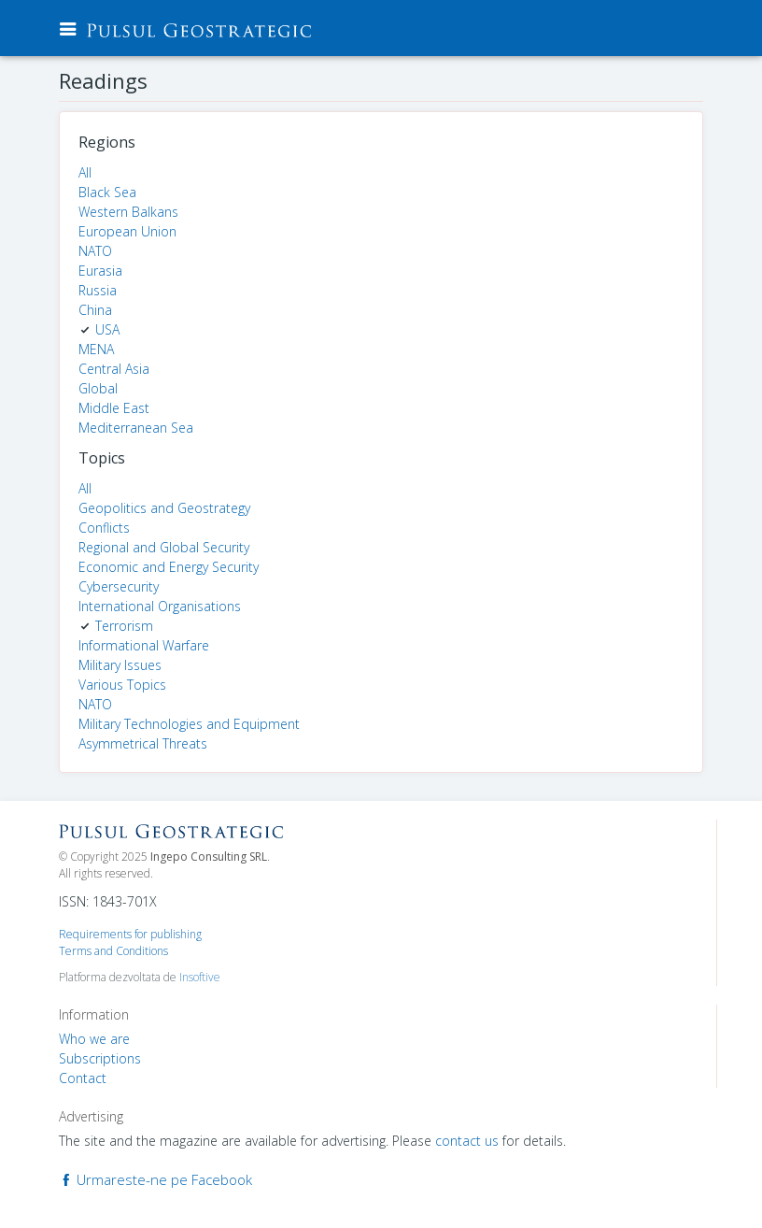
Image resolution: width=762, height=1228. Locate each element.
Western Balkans (128, 212)
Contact (82, 1078)
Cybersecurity (118, 586)
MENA (96, 349)
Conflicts (104, 527)
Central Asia (113, 369)
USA (107, 329)
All (85, 172)
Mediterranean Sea (135, 427)
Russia (97, 290)
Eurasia (100, 270)
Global (98, 388)
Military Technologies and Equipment (189, 724)
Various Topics (122, 684)
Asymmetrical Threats (142, 743)
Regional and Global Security (163, 547)
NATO (95, 251)
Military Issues (120, 665)
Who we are (94, 1039)
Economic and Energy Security (168, 567)
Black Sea (107, 192)
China (95, 310)
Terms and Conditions (113, 951)
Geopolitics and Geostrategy (164, 508)
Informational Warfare (143, 645)
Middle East (113, 408)
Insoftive (199, 977)
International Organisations (159, 606)
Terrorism (124, 626)
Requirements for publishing (130, 934)
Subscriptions (100, 1058)
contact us (467, 1140)
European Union (127, 231)
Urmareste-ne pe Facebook (155, 1179)
